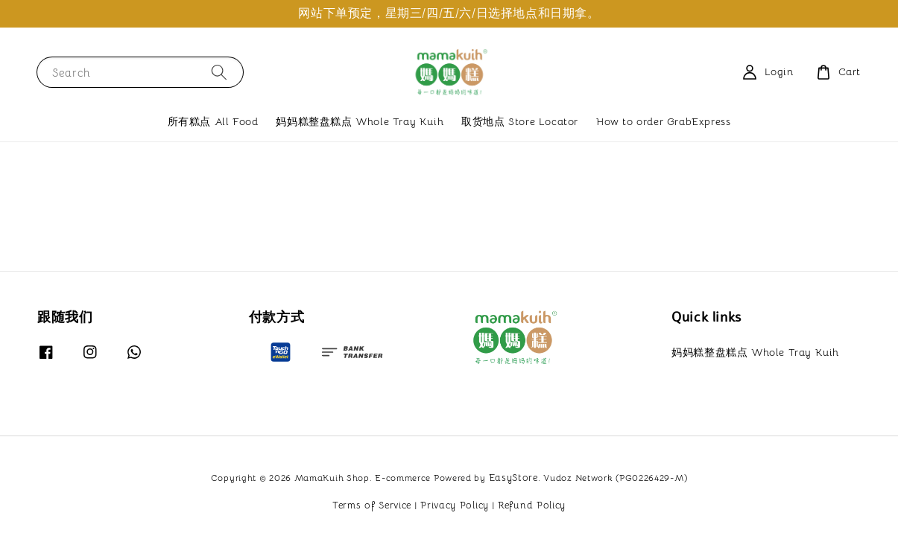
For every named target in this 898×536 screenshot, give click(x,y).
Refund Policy (532, 505)
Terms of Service (371, 505)
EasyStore (513, 477)
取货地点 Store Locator (519, 121)
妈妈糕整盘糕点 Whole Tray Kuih (359, 121)
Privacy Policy (454, 505)
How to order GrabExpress (663, 121)
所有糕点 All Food (213, 121)
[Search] (219, 71)
